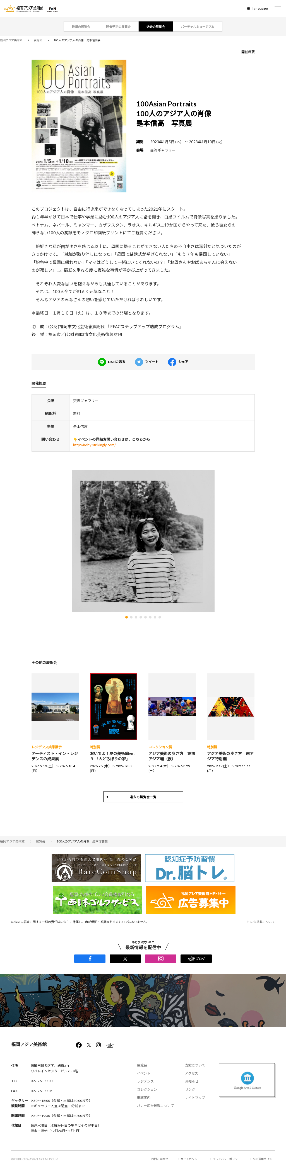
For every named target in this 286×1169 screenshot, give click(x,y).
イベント (143, 1073)
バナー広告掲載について (155, 1106)
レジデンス (145, 1081)
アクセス (191, 1073)
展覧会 (142, 1065)
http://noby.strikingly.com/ (94, 445)
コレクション (147, 1089)
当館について (195, 1065)
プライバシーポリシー (227, 1159)
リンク (190, 1089)
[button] (126, 617)
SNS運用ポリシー (264, 1159)
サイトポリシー (190, 1159)
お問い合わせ (159, 1159)
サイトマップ (195, 1097)
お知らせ (191, 1081)
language (260, 8)
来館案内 (143, 1097)
